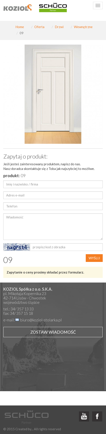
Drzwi (59, 27)
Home (19, 27)
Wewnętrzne (83, 27)
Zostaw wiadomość (53, 332)
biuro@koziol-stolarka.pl (41, 319)
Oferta (39, 27)
